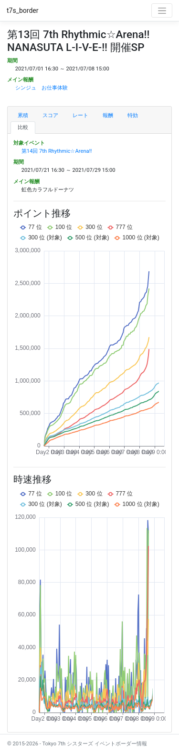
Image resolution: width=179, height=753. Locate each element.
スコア (50, 115)
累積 (23, 115)
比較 (23, 127)
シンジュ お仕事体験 (41, 88)
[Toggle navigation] (161, 10)
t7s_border (23, 10)
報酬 (108, 115)
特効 (132, 115)
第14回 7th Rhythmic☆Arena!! (56, 151)
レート (80, 115)
